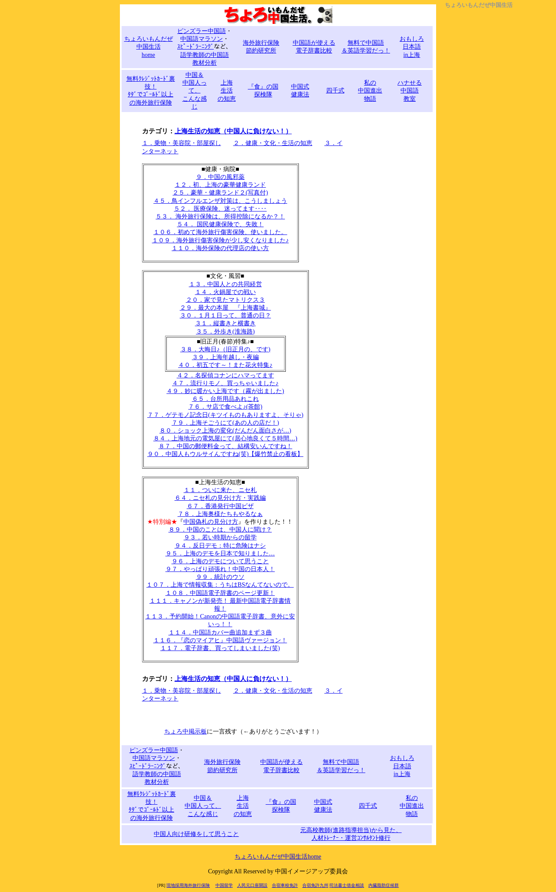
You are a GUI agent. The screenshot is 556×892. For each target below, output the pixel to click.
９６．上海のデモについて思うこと (220, 561)
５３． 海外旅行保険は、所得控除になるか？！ (220, 216)
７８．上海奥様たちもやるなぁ (220, 514)
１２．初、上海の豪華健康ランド (220, 185)
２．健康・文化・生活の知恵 (272, 143)
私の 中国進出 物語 (370, 90)
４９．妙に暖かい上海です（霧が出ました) (225, 391)
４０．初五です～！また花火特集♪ (225, 365)
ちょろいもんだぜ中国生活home (278, 856)
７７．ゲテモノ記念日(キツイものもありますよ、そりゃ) (225, 415)
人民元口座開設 (252, 885)
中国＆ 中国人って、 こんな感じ (194, 91)
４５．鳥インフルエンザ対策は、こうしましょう (220, 201)
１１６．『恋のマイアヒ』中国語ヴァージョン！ (220, 640)
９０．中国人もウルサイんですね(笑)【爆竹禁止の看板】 (225, 454)
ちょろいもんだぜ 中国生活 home (148, 47)
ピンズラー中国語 (201, 31)
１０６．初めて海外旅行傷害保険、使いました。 (220, 232)
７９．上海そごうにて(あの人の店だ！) (225, 423)
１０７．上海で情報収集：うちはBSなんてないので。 (220, 584)
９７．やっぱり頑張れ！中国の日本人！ (220, 569)
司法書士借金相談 (346, 885)
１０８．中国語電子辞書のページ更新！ (220, 593)
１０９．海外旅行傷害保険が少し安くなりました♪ (220, 240)
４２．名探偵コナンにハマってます (225, 375)
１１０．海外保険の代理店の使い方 (220, 248)
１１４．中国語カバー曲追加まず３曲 (220, 632)
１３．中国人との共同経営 (225, 284)
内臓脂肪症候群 (383, 885)
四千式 (335, 90)
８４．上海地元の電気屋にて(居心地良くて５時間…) (225, 438)
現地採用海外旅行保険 (188, 885)
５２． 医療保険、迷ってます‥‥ (220, 208)
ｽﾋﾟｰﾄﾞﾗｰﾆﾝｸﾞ (195, 46)
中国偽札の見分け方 (210, 522)
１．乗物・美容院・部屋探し (181, 143)
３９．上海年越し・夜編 (225, 357)
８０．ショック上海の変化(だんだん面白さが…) (225, 430)
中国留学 (224, 885)
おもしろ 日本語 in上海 (412, 47)
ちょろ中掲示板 (185, 731)
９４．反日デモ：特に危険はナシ (220, 545)
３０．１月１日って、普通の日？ (225, 315)
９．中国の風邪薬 (220, 177)
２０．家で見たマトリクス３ (225, 300)
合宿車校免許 (285, 885)
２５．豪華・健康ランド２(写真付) (220, 192)
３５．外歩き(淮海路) (225, 331)
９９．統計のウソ (220, 577)
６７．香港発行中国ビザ (220, 506)
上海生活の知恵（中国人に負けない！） (233, 131)
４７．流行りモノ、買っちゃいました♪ (225, 383)
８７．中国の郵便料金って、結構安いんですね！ (225, 446)
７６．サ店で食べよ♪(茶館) (225, 406)
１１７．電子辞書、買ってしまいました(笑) (220, 648)
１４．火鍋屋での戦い (225, 292)
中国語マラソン (201, 39)
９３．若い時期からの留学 (220, 537)
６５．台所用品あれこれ (225, 399)
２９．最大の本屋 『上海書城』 (225, 307)
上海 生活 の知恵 (227, 90)
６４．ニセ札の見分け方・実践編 (220, 498)
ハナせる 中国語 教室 (409, 90)
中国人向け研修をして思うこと (196, 834)
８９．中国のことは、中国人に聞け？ (220, 529)
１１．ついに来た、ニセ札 (220, 490)
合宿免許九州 (315, 885)
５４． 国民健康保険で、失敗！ (220, 224)
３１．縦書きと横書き (225, 323)
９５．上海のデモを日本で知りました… (220, 553)
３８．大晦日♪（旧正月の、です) (225, 349)
